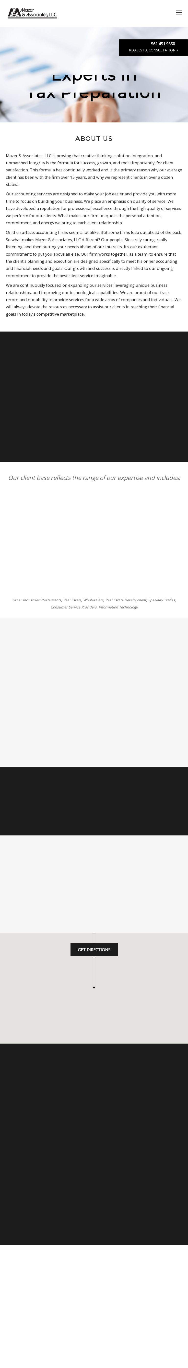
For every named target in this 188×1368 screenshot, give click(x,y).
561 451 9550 (163, 44)
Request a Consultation (153, 50)
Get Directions (94, 949)
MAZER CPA (33, 13)
